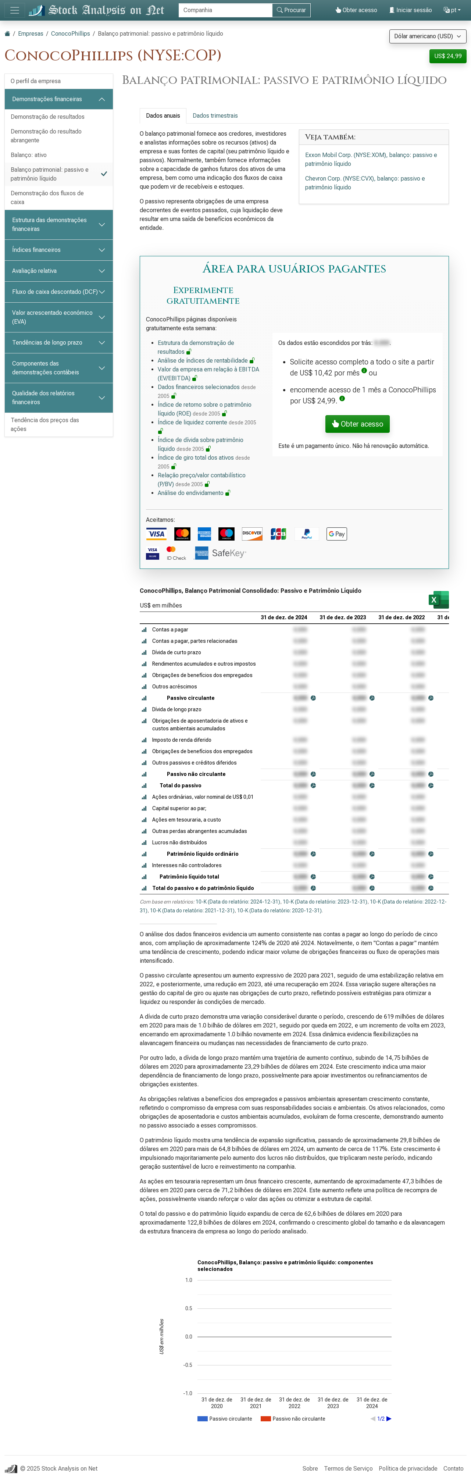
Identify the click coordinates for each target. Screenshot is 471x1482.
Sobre (310, 1468)
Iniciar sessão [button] (410, 10)
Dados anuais (163, 115)
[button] (364, 372)
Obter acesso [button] (357, 424)
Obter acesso (356, 10)
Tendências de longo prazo (47, 342)
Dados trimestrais (215, 115)
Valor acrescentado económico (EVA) (52, 317)
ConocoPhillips (70, 33)
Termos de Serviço (348, 1468)
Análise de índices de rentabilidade (206, 360)
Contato (453, 1468)
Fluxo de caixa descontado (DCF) (55, 291)
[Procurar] (225, 10)
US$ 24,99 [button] (448, 56)
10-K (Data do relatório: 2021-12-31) (192, 910)
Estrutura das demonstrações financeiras (49, 224)
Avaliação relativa (34, 270)
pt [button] (450, 10)
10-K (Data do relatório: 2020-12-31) (279, 910)
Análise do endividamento (194, 492)
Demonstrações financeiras (47, 99)
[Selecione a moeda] (428, 36)
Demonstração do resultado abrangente (46, 136)
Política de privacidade (408, 1468)
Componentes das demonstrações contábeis (45, 368)
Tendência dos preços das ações (45, 424)
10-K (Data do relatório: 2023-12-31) (325, 902)
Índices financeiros (36, 249)
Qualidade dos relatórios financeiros (43, 398)
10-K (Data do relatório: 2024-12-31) (238, 902)
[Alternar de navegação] (14, 10)
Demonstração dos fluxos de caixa (47, 198)
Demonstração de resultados (48, 116)
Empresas (30, 33)
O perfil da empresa (36, 81)
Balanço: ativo (29, 155)
